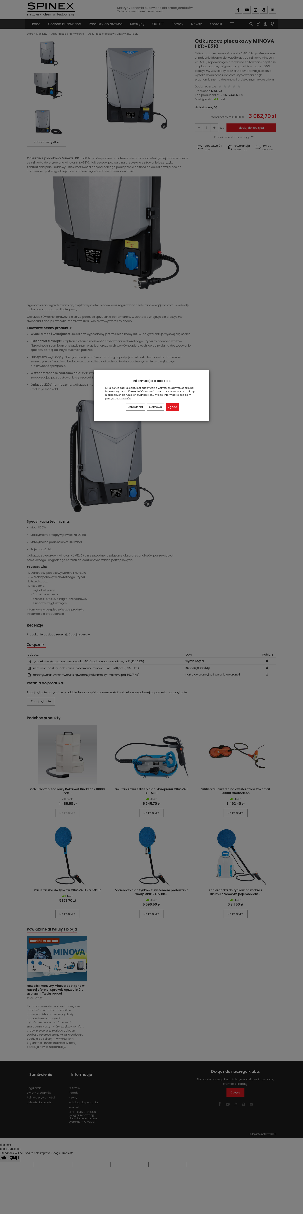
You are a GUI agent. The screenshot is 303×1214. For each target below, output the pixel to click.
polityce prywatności (118, 398)
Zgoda (172, 407)
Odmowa (155, 407)
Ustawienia (135, 407)
